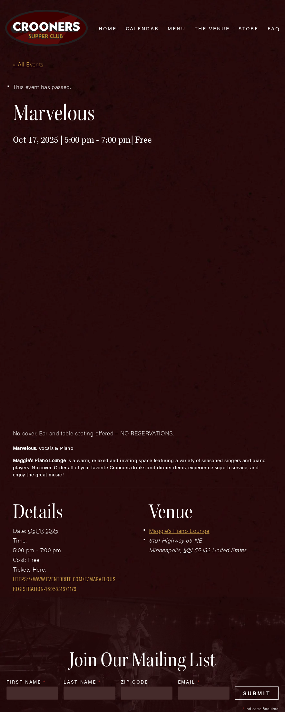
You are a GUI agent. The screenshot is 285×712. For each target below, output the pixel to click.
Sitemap (100, 687)
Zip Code (134, 552)
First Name (26, 552)
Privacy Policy (136, 687)
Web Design (15, 700)
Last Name (82, 552)
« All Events (28, 64)
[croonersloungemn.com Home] (46, 28)
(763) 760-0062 (46, 662)
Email (189, 552)
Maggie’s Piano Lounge (179, 401)
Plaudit (38, 700)
